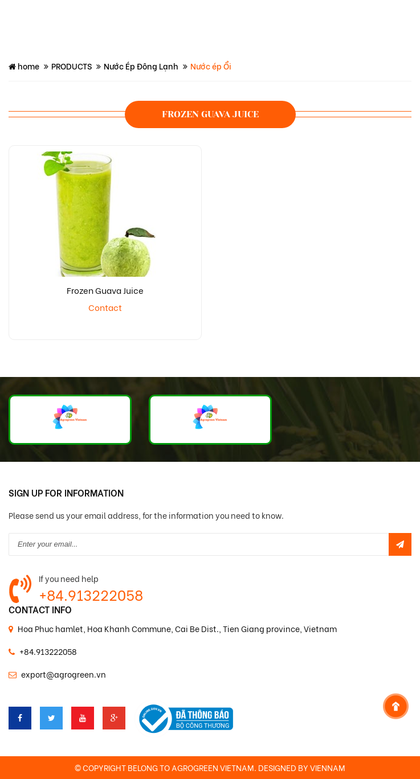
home (24, 66)
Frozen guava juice (210, 114)
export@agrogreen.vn (63, 674)
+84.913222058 (91, 594)
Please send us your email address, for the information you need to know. (146, 515)
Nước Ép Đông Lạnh (141, 66)
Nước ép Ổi (210, 66)
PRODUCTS (71, 66)
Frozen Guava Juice (105, 290)
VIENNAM (327, 767)
